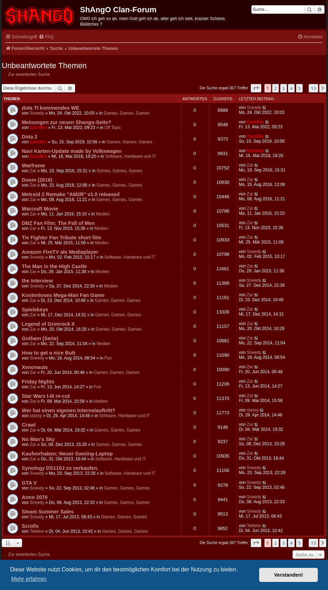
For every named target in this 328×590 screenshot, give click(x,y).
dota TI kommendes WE (50, 108)
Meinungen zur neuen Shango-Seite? (66, 122)
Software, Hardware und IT (130, 156)
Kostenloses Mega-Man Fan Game (63, 295)
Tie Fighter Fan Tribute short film (61, 237)
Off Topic (112, 127)
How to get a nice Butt (48, 353)
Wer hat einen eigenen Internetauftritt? (68, 410)
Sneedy (37, 113)
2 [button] (275, 88)
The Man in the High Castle (54, 266)
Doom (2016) (37, 180)
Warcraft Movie (40, 209)
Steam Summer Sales (48, 511)
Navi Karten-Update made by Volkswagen (72, 151)
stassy (36, 415)
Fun (108, 358)
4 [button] (291, 88)
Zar (33, 170)
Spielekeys (35, 309)
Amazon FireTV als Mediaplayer (60, 252)
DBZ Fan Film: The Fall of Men (58, 223)
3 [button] (283, 88)
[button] (256, 88)
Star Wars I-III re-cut (46, 396)
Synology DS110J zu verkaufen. (60, 468)
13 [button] (313, 88)
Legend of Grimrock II (48, 324)
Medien (103, 214)
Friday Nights (38, 381)
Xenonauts (35, 367)
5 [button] (299, 88)
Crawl (29, 425)
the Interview (37, 281)
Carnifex (38, 127)
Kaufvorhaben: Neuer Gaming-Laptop (67, 453)
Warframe (33, 165)
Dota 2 (29, 137)
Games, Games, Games (126, 113)
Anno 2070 (34, 497)
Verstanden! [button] (288, 575)
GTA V (29, 483)
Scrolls (30, 526)
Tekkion (37, 531)
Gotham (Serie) (40, 338)
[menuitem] (46, 37)
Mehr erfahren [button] (29, 579)
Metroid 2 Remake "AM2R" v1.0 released (70, 194)
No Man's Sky (38, 439)
